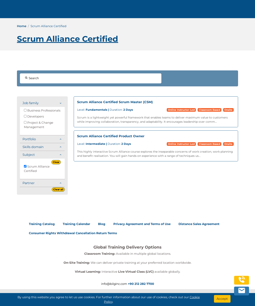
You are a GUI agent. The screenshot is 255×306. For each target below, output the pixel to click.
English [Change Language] (228, 10)
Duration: (105, 110)
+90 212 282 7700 (67, 10)
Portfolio (29, 139)
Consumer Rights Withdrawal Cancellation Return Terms (73, 233)
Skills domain (33, 147)
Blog (101, 224)
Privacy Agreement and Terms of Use (142, 224)
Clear (56, 162)
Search (32, 78)
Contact (201, 10)
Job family (31, 103)
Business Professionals (42, 110)
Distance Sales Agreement (199, 224)
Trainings (137, 10)
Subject (29, 155)
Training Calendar (76, 224)
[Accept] (222, 299)
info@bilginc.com (101, 10)
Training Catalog (42, 224)
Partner (28, 183)
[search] (246, 10)
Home (21, 26)
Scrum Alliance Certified (37, 169)
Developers (34, 116)
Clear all (58, 189)
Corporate (159, 10)
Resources (181, 10)
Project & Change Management (38, 125)
